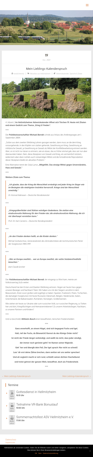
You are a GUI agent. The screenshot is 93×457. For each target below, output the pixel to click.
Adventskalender (62, 74)
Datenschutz (10, 439)
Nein (40, 453)
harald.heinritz (19, 74)
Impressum (10, 442)
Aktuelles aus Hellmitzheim (40, 74)
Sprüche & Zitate (76, 74)
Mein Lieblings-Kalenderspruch (46, 69)
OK (36, 453)
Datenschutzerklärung (50, 453)
